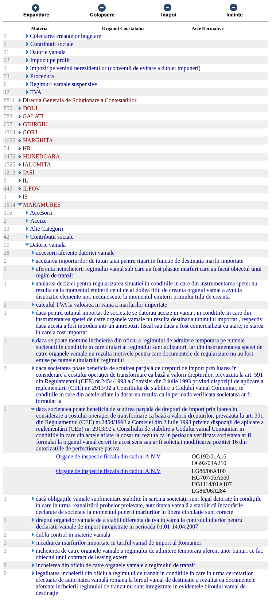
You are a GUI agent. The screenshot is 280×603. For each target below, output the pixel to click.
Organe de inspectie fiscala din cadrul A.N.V (108, 456)
